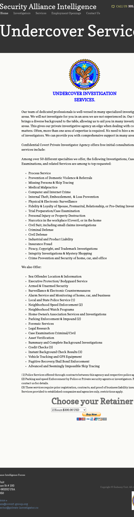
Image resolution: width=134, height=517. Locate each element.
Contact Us (93, 13)
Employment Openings (66, 13)
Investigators (21, 13)
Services (41, 13)
